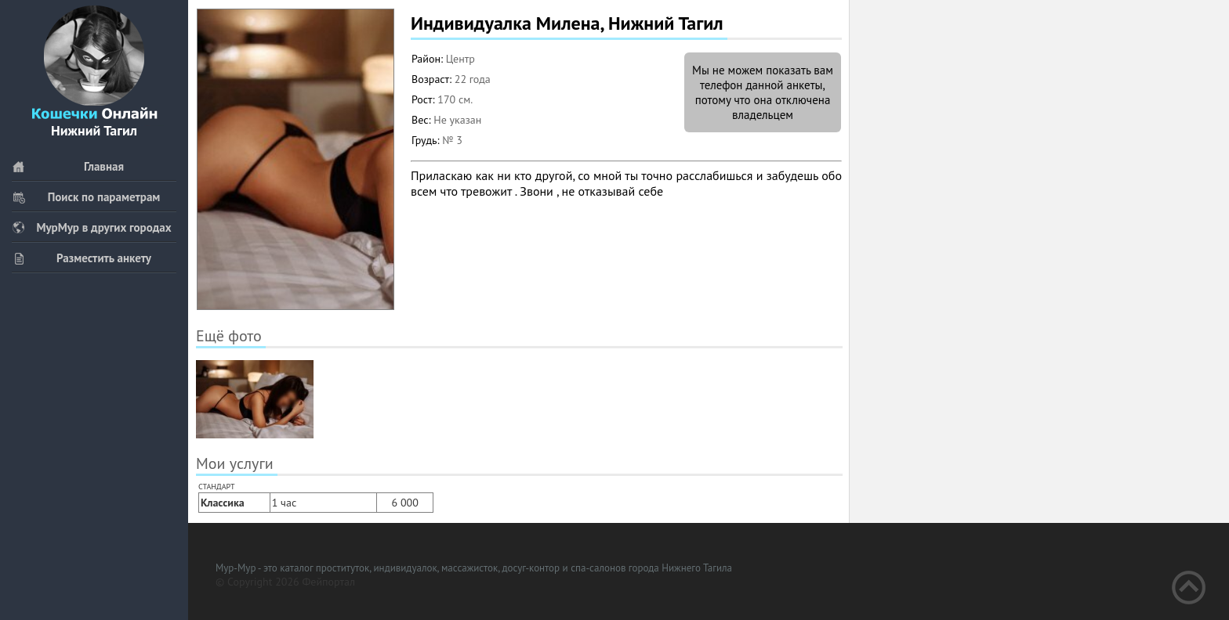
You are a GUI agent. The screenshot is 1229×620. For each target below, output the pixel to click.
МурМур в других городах (92, 227)
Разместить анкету (81, 258)
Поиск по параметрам (86, 196)
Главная (68, 166)
